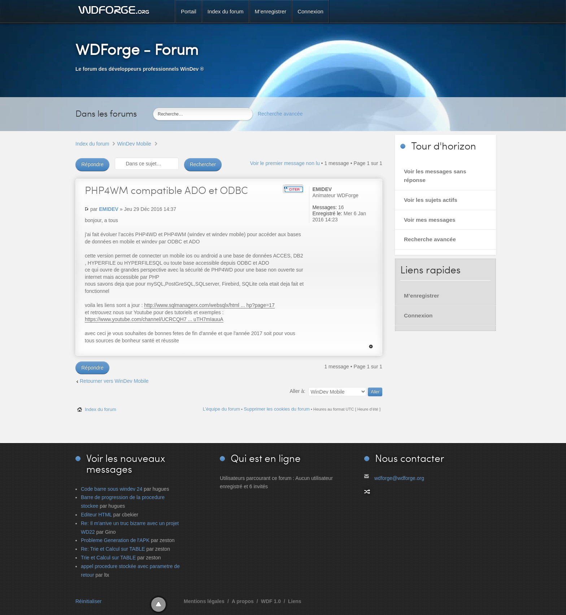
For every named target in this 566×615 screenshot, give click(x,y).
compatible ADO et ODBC (166, 190)
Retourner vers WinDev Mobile (114, 381)
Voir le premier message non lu (285, 163)
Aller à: (297, 391)
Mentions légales (204, 601)
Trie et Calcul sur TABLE (108, 557)
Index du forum (92, 144)
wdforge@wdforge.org (399, 478)
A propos (243, 601)
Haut (371, 346)
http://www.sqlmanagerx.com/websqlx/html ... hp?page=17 (209, 305)
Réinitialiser (88, 601)
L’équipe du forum (221, 409)
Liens (294, 601)
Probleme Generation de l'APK (115, 540)
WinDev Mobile (134, 144)
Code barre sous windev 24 (111, 489)
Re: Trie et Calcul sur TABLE (113, 549)
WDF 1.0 (271, 601)
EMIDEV (108, 209)
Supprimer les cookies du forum (277, 409)
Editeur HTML (96, 514)
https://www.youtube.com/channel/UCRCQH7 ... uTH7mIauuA (154, 319)
